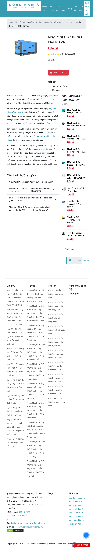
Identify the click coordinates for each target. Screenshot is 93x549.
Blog (70, 8)
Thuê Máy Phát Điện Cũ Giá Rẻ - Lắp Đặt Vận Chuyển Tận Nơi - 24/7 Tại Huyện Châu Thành (36, 313)
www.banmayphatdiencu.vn (30, 527)
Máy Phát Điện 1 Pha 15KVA (60, 22)
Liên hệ (75, 9)
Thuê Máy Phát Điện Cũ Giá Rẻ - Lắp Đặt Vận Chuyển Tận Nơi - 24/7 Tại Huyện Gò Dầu (36, 352)
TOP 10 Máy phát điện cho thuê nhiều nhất (56, 330)
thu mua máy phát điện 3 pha (76, 516)
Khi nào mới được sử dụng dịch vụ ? (31, 190)
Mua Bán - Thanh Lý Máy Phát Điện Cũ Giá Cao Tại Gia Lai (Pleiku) (15, 369)
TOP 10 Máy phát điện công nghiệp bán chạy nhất (55, 306)
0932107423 (58, 72)
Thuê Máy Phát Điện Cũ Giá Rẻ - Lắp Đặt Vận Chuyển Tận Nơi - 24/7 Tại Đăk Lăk (36, 390)
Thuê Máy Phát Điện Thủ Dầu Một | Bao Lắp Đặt (15, 443)
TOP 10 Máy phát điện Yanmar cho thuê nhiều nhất (55, 354)
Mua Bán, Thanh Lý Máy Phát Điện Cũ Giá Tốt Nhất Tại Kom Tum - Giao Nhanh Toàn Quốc (15, 317)
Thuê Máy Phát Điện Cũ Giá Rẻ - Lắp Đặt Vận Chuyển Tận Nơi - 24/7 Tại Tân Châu (36, 332)
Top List (81, 9)
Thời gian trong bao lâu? (30, 199)
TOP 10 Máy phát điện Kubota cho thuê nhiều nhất (55, 378)
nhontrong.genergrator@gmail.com (29, 523)
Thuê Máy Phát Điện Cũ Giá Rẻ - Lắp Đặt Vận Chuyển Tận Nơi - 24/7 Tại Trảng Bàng (36, 371)
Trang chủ (44, 9)
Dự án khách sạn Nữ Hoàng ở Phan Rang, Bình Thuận (15, 399)
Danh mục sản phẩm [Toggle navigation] (87, 8)
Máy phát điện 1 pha (38, 22)
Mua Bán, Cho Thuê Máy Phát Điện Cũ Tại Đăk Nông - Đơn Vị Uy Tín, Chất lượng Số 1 (16, 336)
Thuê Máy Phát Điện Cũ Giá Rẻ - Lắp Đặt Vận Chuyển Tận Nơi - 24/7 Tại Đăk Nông (36, 410)
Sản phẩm (51, 9)
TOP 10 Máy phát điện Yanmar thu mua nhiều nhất (55, 366)
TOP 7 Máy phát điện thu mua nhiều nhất (56, 402)
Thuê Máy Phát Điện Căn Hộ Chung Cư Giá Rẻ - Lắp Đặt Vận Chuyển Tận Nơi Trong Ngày (36, 429)
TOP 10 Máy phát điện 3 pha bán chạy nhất (55, 318)
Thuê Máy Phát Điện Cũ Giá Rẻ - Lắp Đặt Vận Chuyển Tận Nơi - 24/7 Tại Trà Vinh (36, 468)
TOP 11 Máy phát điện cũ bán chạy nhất (55, 294)
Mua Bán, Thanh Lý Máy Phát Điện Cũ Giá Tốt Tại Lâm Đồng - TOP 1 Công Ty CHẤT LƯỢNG (15, 297)
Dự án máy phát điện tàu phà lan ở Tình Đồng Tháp (14, 411)
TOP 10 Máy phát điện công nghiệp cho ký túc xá (55, 342)
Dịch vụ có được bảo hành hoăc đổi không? (29, 208)
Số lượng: (52, 60)
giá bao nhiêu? (31, 181)
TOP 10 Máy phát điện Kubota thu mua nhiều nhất (55, 390)
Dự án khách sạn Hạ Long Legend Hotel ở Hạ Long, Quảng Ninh (15, 385)
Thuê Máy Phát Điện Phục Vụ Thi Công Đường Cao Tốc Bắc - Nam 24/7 (36, 295)
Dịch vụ (58, 9)
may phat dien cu (44, 149)
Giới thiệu (63, 9)
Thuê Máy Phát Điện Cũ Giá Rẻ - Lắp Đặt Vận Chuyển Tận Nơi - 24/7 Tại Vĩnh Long (36, 449)
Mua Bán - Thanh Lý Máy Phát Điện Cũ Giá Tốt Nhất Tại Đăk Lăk (15, 354)
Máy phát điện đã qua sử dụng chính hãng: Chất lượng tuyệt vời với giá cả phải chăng (15, 427)
